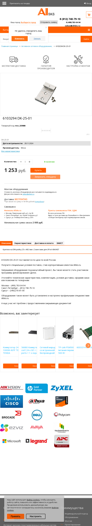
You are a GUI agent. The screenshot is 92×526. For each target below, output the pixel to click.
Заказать (18, 366)
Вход (89, 3)
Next (88, 345)
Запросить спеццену (45, 177)
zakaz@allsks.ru (72, 25)
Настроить (36, 516)
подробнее (39, 201)
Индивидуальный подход (76, 513)
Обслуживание (71, 517)
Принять (15, 516)
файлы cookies (33, 499)
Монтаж (68, 521)
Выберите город (28, 22)
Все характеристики (10, 151)
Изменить (19, 38)
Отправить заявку (48, 22)
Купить (38, 170)
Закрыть (37, 38)
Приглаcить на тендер (20, 3)
